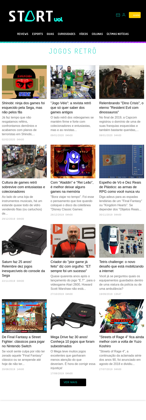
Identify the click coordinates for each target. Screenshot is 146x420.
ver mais (73, 382)
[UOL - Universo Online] (58, 19)
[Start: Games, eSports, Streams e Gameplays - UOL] (31, 16)
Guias (45, 34)
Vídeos (85, 34)
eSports (30, 34)
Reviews (13, 34)
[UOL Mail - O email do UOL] (118, 15)
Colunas (101, 34)
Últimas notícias (125, 34)
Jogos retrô (73, 51)
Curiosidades (65, 34)
